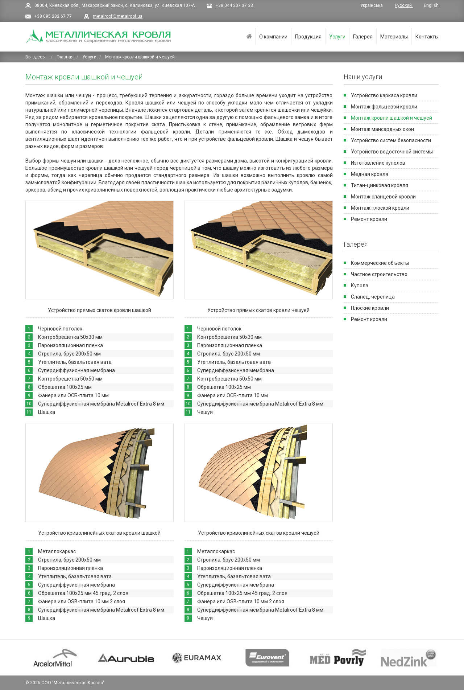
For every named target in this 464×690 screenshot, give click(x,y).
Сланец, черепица (373, 297)
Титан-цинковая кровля (379, 185)
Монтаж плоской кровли (380, 208)
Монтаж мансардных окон (382, 129)
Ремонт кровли (369, 219)
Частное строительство (379, 274)
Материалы (394, 37)
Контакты (427, 37)
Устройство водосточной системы (392, 152)
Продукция (308, 37)
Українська (372, 5)
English (431, 5)
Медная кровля (369, 174)
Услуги (337, 37)
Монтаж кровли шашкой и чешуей (391, 118)
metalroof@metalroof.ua (117, 16)
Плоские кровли (370, 308)
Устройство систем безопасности (391, 140)
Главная (249, 36)
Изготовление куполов (378, 163)
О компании (273, 37)
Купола (359, 285)
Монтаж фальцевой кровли (384, 107)
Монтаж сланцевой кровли (383, 197)
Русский (404, 5)
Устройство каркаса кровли (384, 95)
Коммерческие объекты (380, 263)
